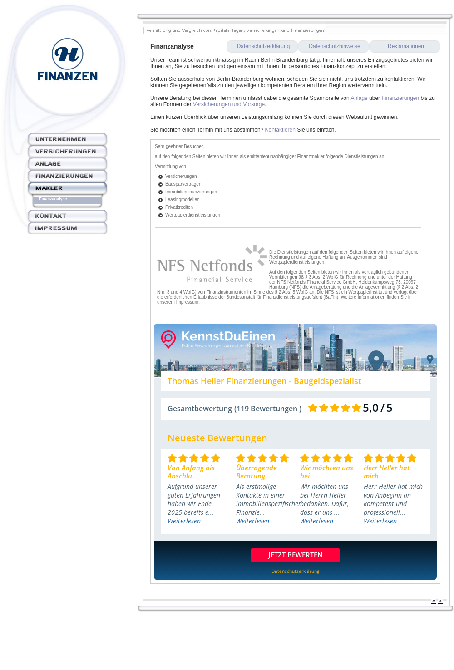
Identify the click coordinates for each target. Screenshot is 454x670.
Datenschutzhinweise (334, 46)
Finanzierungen (400, 98)
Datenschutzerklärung (263, 46)
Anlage (358, 98)
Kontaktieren (280, 130)
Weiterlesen (184, 521)
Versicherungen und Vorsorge (229, 104)
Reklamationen (406, 46)
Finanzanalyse (53, 199)
